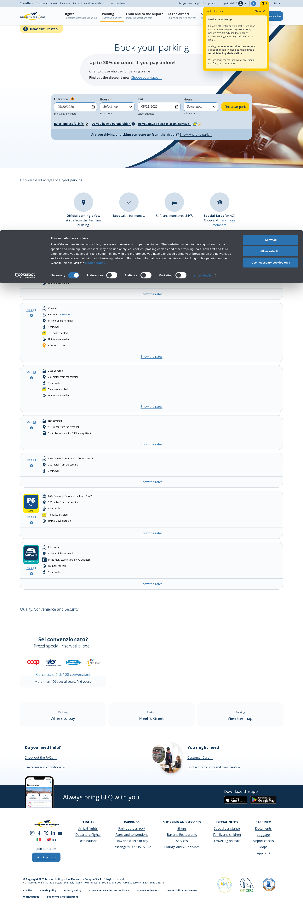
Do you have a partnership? (113, 124)
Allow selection (270, 21)
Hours (117, 106)
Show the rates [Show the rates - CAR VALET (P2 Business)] (152, 584)
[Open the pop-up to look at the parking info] (31, 259)
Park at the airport (131, 828)
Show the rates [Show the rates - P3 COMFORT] (152, 406)
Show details (203, 45)
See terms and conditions (45, 767)
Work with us (31, 896)
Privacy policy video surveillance (109, 890)
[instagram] (32, 833)
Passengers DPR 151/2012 (132, 847)
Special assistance (227, 828)
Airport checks (263, 841)
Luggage (263, 834)
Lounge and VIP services (182, 847)
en (51, 839)
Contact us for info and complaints (214, 767)
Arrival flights (88, 828)
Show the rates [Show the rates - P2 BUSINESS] (152, 356)
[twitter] (46, 833)
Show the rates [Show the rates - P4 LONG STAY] (152, 444)
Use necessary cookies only (270, 32)
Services (182, 841)
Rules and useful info (71, 124)
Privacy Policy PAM (148, 890)
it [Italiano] (40, 839)
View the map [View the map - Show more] (240, 718)
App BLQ (263, 853)
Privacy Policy (72, 890)
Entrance (75, 106)
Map (31, 253)
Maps (263, 847)
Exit (159, 106)
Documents (263, 828)
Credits (27, 890)
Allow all (271, 9)
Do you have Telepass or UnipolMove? (170, 124)
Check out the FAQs (41, 757)
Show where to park (196, 134)
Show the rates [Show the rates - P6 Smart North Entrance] (152, 482)
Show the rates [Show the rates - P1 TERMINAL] (152, 294)
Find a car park (235, 107)
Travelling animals (227, 841)
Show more (66, 258)
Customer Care (200, 757)
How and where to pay (132, 841)
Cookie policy (95, 32)
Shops (181, 828)
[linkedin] (53, 833)
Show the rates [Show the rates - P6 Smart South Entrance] (152, 533)
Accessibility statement (182, 890)
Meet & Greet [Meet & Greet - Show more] (151, 718)
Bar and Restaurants (182, 834)
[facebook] (39, 833)
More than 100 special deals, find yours (63, 681)
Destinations (88, 841)
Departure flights (87, 834)
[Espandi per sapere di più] (72, 98)
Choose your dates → (146, 77)
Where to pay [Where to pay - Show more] (63, 718)
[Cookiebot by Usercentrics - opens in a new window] (25, 45)
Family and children (227, 834)
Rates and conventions (131, 834)
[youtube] (60, 833)
